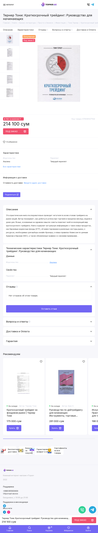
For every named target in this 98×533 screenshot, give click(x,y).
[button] (5, 107)
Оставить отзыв (49, 309)
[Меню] (9, 4)
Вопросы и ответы (62, 30)
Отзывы (43, 30)
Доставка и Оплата (86, 30)
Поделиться (11, 195)
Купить (14, 428)
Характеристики (26, 30)
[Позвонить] (82, 509)
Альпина (53, 262)
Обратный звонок (10, 494)
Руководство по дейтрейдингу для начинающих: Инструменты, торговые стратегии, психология (66, 413)
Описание (8, 30)
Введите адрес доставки (35, 183)
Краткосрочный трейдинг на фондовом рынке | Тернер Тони (22, 413)
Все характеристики (11, 167)
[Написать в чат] (92, 509)
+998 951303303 (10, 491)
